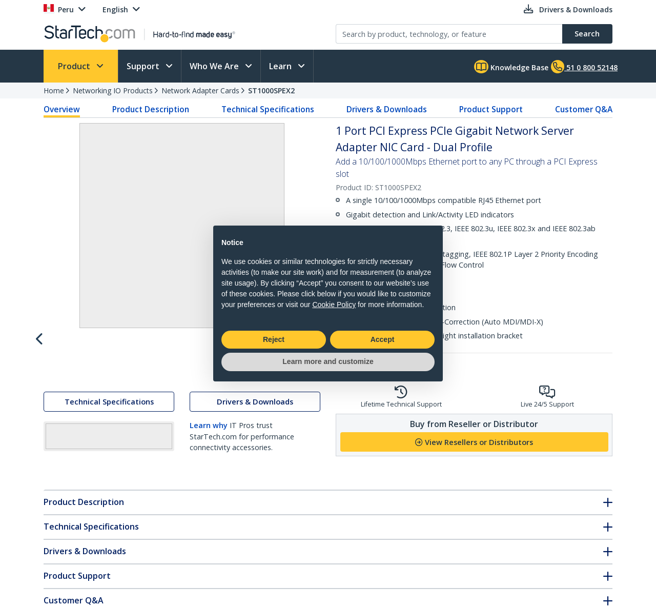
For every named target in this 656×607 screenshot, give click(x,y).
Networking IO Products (113, 90)
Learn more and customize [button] (327, 361)
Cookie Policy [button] (334, 304)
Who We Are (215, 66)
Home (54, 90)
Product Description (150, 109)
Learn (281, 66)
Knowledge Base (511, 66)
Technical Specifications (267, 109)
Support (144, 66)
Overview (62, 109)
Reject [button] (273, 339)
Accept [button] (383, 339)
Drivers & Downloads (386, 109)
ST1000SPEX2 (271, 90)
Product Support (491, 109)
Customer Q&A (583, 109)
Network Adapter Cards (200, 90)
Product (75, 66)
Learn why (209, 516)
